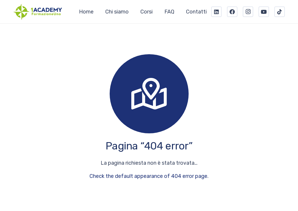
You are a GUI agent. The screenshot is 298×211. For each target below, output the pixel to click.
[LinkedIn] (216, 11)
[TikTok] (279, 11)
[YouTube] (264, 11)
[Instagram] (248, 11)
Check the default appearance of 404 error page (148, 176)
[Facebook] (232, 11)
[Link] (38, 12)
